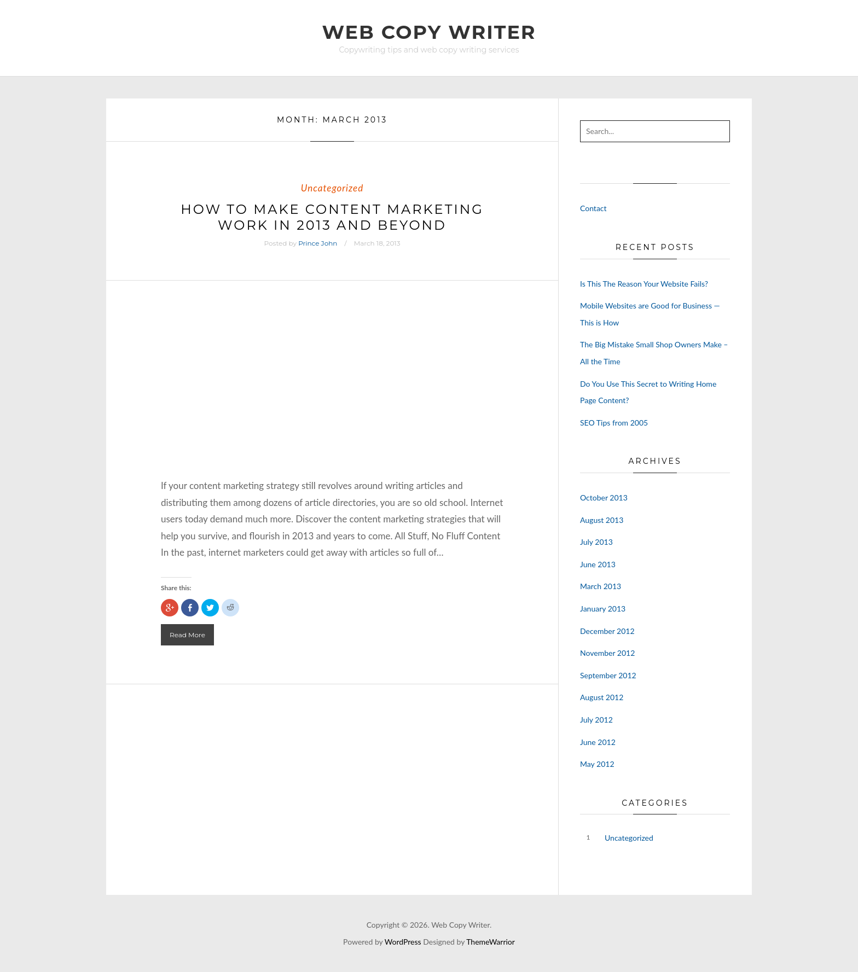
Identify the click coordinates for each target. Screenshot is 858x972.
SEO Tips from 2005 (614, 422)
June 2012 (598, 742)
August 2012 (601, 697)
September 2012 (608, 675)
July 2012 (596, 719)
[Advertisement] (332, 395)
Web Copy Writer (429, 32)
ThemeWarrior (490, 941)
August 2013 (601, 520)
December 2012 (607, 631)
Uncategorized (332, 188)
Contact (593, 208)
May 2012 (597, 764)
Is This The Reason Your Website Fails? (644, 283)
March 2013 (600, 586)
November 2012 (607, 652)
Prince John (317, 243)
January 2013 (602, 608)
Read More (187, 635)
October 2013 (604, 497)
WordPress (403, 941)
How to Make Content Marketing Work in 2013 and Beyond (332, 217)
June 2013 (598, 564)
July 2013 (596, 541)
